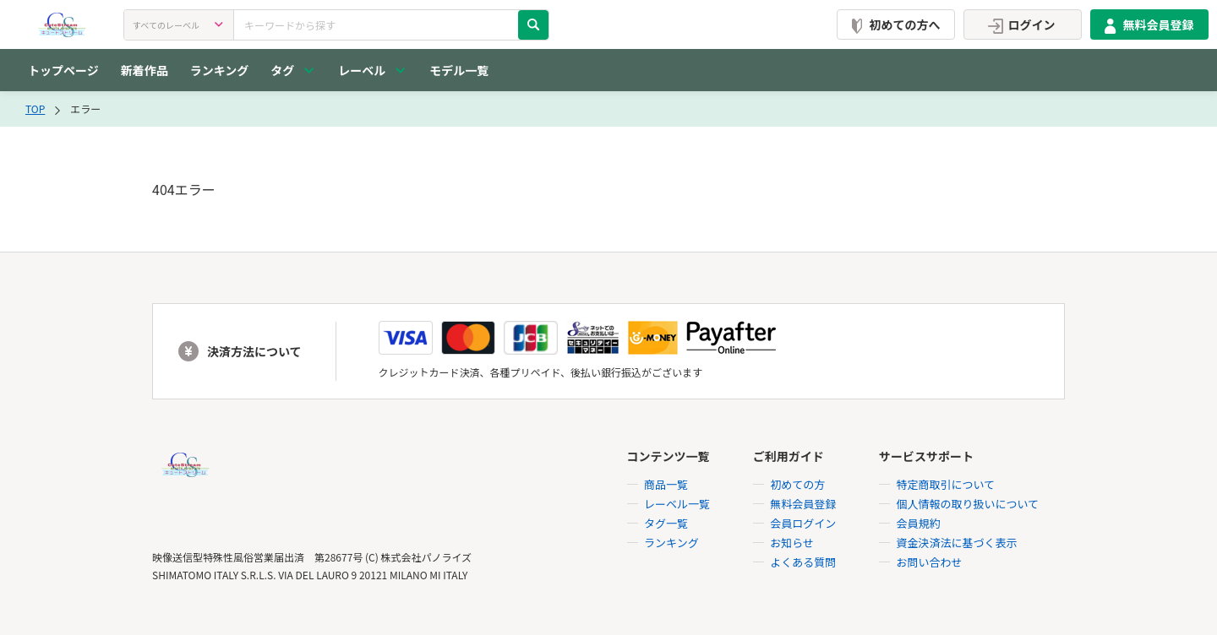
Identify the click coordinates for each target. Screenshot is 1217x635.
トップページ (63, 70)
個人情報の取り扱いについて (967, 503)
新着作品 (144, 70)
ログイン (1019, 24)
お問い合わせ (929, 561)
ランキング (219, 70)
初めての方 (797, 484)
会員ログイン (803, 523)
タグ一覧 (666, 523)
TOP (35, 108)
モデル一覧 (458, 70)
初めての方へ (892, 24)
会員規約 (918, 523)
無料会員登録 (1146, 24)
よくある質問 (803, 561)
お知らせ (792, 542)
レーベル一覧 (677, 503)
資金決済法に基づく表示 (956, 542)
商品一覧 (666, 484)
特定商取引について (945, 484)
